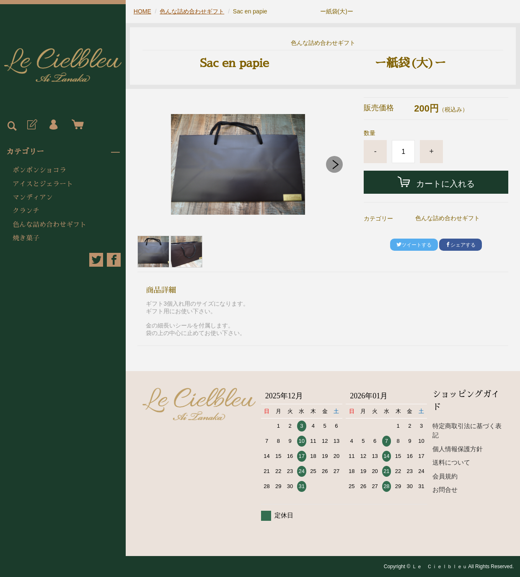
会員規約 (445, 476)
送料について (451, 462)
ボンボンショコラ (39, 170)
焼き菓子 (26, 238)
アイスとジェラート (43, 184)
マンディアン (33, 197)
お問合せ (445, 489)
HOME (142, 11)
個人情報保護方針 (457, 448)
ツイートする (414, 245)
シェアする (460, 245)
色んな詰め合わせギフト (49, 224)
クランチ (26, 211)
